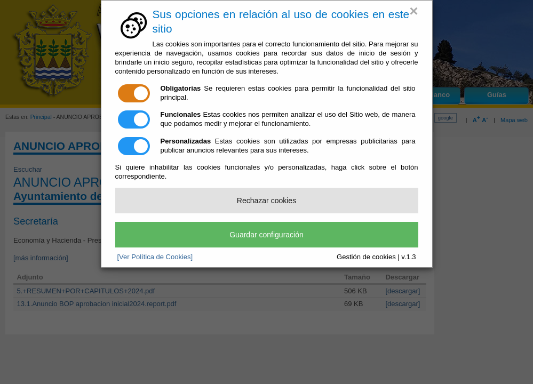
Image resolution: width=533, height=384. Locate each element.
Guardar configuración (266, 234)
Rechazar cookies (266, 200)
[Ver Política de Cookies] (155, 257)
